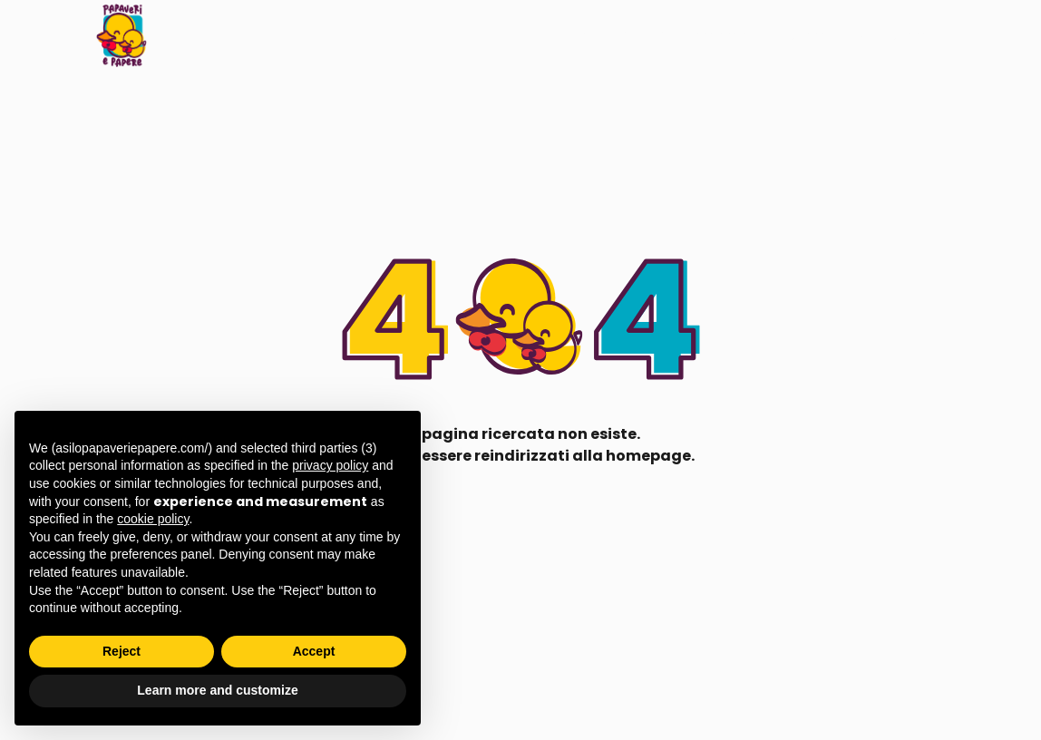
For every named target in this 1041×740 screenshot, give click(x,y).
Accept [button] (314, 651)
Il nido (575, 34)
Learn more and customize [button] (217, 690)
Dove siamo (894, 34)
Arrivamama (702, 34)
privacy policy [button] (330, 465)
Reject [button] (121, 651)
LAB (626, 34)
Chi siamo (799, 34)
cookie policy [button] (153, 518)
